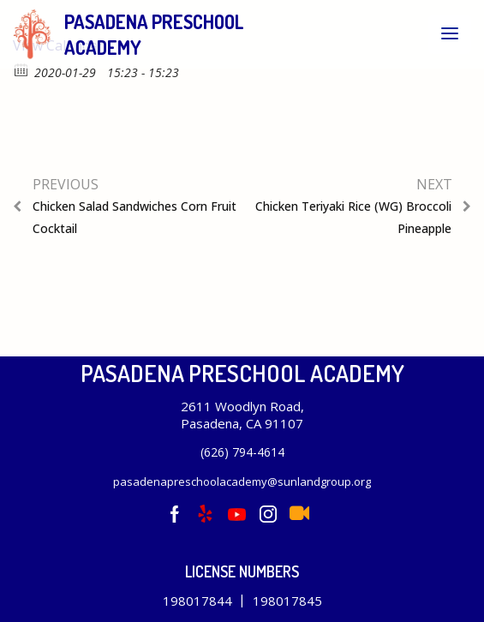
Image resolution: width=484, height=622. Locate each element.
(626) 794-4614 (242, 452)
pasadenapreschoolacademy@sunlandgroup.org (242, 481)
